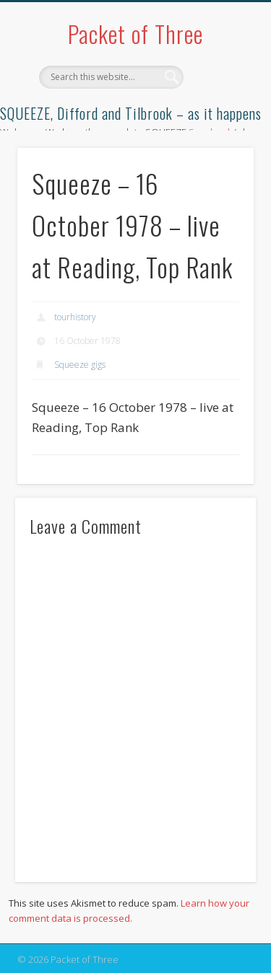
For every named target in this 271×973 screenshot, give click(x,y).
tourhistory (75, 317)
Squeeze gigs (80, 364)
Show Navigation (219, 129)
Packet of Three (135, 33)
